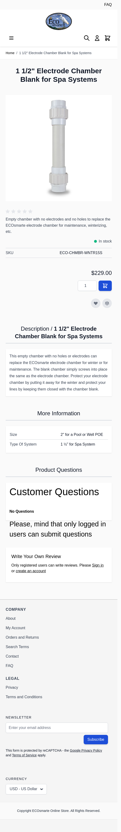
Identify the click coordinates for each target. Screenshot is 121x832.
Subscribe (95, 739)
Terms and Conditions (24, 697)
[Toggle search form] (86, 38)
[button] (20, 211)
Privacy (12, 687)
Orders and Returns (22, 637)
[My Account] (97, 38)
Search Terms (17, 647)
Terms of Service (24, 755)
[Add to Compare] (107, 303)
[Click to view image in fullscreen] (59, 148)
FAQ (108, 5)
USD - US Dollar (27, 789)
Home (10, 53)
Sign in (98, 565)
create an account (31, 571)
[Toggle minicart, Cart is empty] (107, 38)
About (11, 618)
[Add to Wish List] (95, 303)
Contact (12, 656)
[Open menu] (11, 38)
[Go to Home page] (59, 21)
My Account (15, 628)
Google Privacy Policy (86, 750)
